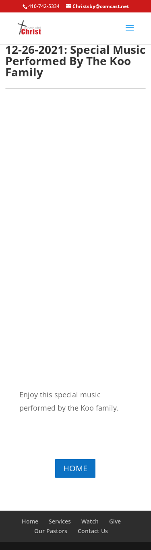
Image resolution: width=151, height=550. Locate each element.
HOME (75, 468)
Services (60, 521)
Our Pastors (50, 531)
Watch (90, 521)
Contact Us (93, 531)
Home (30, 521)
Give (115, 521)
